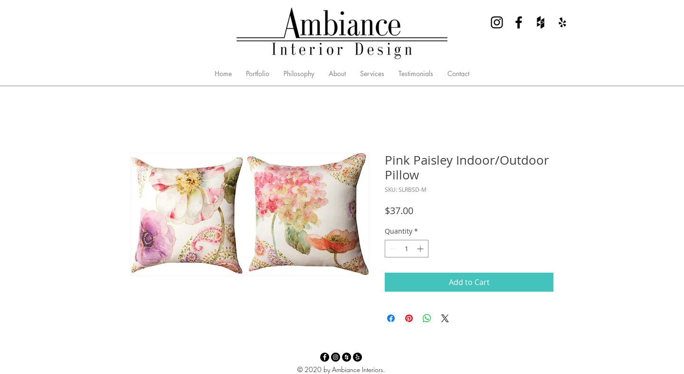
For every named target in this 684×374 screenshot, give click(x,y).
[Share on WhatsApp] (427, 318)
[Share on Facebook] (391, 318)
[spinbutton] (406, 248)
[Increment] (421, 248)
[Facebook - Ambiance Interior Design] (519, 22)
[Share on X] (445, 318)
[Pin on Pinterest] (409, 318)
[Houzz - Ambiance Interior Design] (540, 22)
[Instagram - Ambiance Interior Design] (497, 22)
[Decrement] (392, 248)
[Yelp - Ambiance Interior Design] (562, 22)
